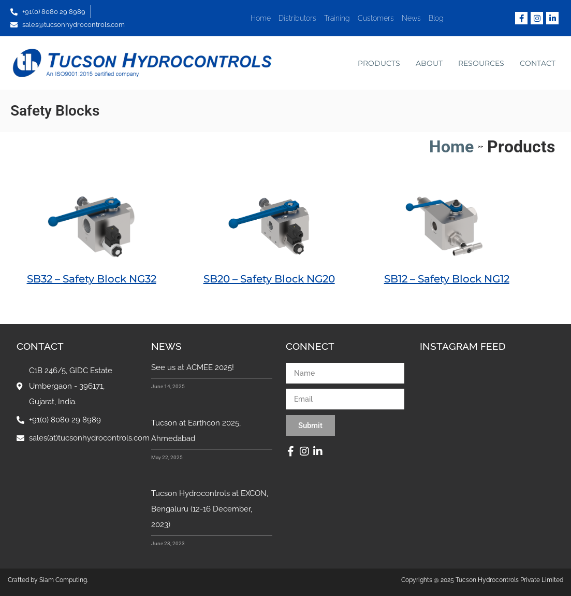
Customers (376, 18)
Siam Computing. (63, 580)
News (411, 18)
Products (379, 63)
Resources (481, 63)
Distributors (297, 18)
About (429, 63)
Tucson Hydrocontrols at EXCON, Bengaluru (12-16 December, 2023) (209, 509)
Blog (436, 18)
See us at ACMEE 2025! (192, 367)
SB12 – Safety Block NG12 (446, 279)
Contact (537, 63)
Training (337, 18)
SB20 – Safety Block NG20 (269, 279)
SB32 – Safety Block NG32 (91, 279)
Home (261, 18)
